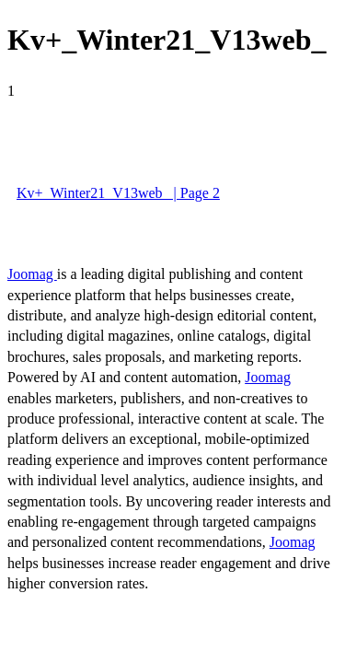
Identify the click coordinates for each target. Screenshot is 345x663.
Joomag (32, 274)
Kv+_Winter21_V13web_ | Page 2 (118, 193)
